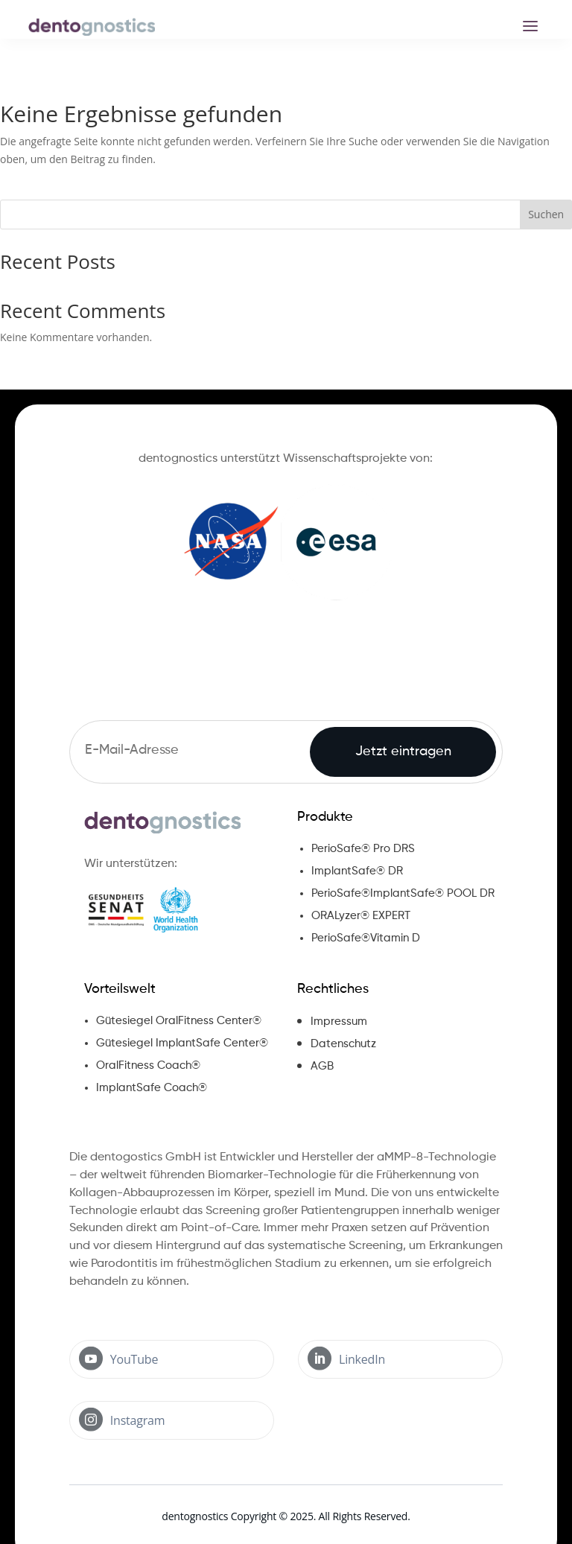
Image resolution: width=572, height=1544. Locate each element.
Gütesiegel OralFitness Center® (178, 1020)
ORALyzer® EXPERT (360, 915)
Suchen (546, 214)
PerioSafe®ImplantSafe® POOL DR (403, 893)
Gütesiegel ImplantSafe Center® (182, 1043)
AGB (322, 1066)
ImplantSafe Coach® (151, 1087)
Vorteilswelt (120, 989)
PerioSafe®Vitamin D (365, 938)
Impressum (339, 1021)
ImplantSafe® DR (357, 871)
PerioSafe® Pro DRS (363, 848)
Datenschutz (343, 1043)
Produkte (325, 817)
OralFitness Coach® (148, 1065)
